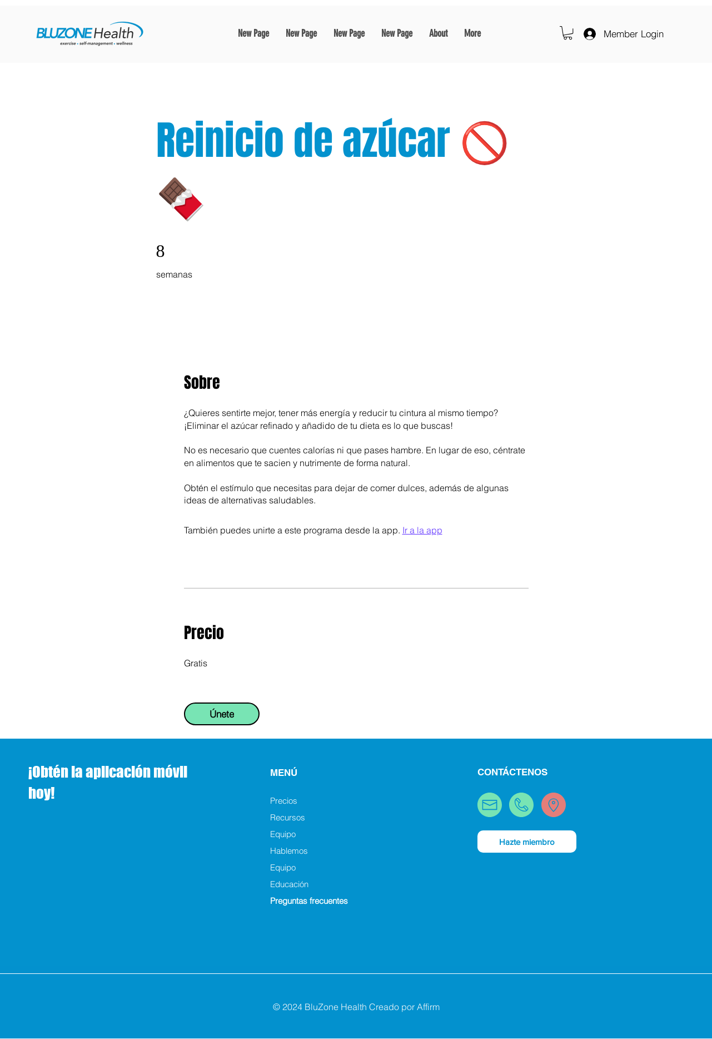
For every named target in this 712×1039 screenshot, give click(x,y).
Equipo (283, 834)
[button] (568, 32)
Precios (283, 800)
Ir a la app (422, 530)
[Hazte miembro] (526, 841)
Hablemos (289, 850)
